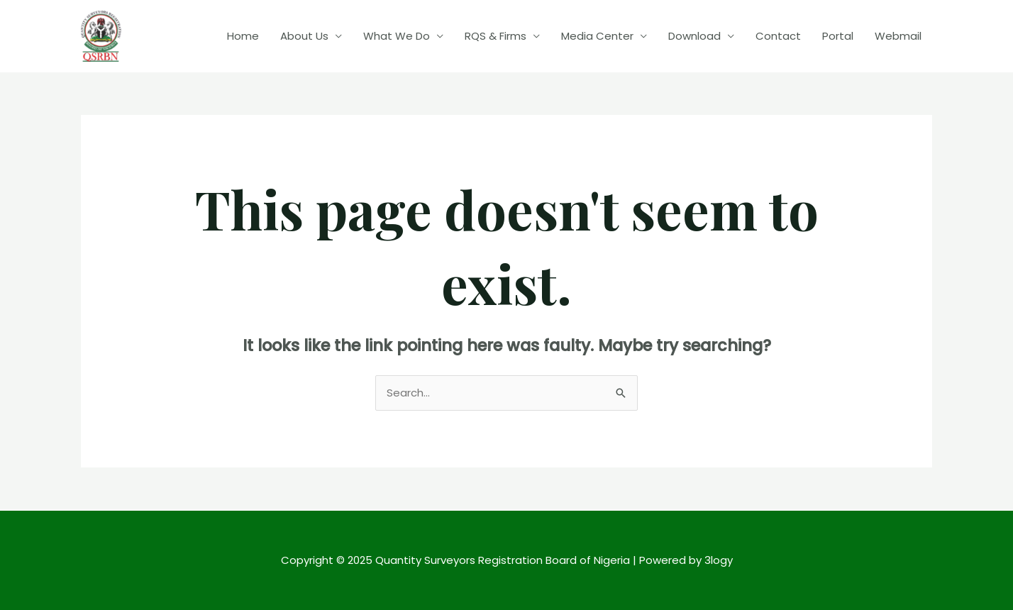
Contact (778, 35)
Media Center (597, 35)
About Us (304, 35)
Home (243, 35)
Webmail (898, 35)
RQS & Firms (495, 35)
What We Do (396, 35)
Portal (837, 35)
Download (694, 35)
